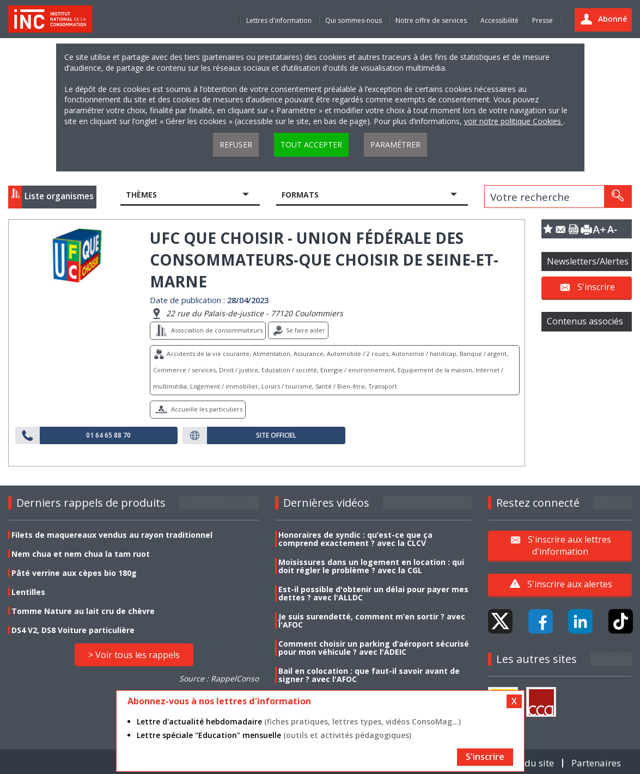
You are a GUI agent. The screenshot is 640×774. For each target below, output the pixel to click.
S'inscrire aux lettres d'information (569, 545)
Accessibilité (499, 20)
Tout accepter (311, 144)
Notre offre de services (431, 20)
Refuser (236, 144)
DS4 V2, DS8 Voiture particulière (73, 630)
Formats (300, 194)
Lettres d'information (279, 20)
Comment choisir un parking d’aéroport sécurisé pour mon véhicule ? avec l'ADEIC (373, 647)
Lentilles (28, 592)
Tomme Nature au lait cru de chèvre (83, 611)
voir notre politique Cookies (513, 121)
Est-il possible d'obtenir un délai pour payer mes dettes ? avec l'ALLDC (373, 593)
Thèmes (141, 194)
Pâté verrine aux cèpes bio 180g (74, 573)
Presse (542, 20)
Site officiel (276, 435)
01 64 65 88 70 (108, 435)
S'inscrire (596, 287)
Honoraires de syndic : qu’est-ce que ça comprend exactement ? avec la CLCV (355, 539)
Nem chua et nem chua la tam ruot (80, 554)
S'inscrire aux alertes (569, 584)
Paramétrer (395, 144)
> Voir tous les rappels (134, 655)
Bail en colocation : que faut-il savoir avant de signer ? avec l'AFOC (369, 675)
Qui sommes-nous (353, 20)
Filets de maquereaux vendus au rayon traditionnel (111, 535)
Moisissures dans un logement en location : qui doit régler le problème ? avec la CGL (371, 566)
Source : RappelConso (219, 678)
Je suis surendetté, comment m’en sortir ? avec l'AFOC (371, 620)
